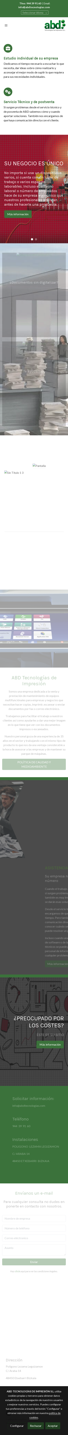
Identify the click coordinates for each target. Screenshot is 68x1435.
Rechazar (36, 1425)
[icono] (8, 48)
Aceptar (53, 1425)
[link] (55, 25)
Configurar (17, 1425)
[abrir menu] (6, 25)
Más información (18, 214)
